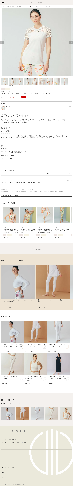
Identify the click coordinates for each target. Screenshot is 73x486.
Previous (2, 42)
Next (71, 42)
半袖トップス (22, 6)
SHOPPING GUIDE (16, 442)
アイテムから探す (14, 6)
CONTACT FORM (6, 442)
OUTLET (5, 472)
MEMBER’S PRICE (8, 467)
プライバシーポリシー (6, 484)
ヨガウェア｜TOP (5, 6)
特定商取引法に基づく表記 (18, 484)
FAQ (25, 442)
